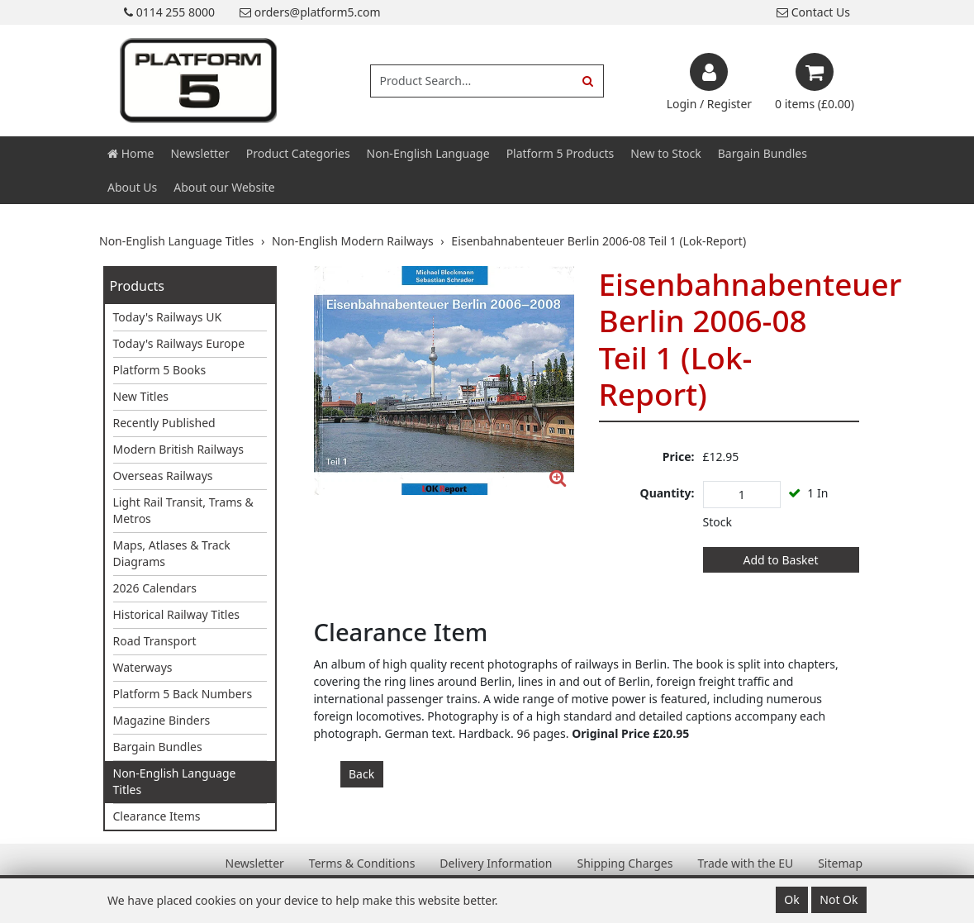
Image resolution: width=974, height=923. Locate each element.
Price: (679, 456)
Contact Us (813, 12)
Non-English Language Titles (174, 781)
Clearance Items (157, 816)
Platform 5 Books (160, 370)
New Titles (141, 396)
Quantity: (667, 493)
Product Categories (298, 153)
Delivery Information (495, 863)
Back (361, 774)
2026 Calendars (155, 588)
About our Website (223, 187)
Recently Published (164, 423)
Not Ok (839, 899)
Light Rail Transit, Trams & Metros (183, 510)
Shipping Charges (624, 863)
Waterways (143, 667)
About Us (132, 187)
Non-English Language (428, 153)
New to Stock (665, 153)
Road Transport (155, 641)
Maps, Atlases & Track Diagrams (171, 553)
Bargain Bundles (762, 153)
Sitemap (840, 863)
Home (130, 153)
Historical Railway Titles (176, 614)
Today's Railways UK (167, 317)
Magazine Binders (162, 720)
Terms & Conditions (362, 863)
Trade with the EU (745, 863)
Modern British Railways (178, 449)
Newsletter (199, 153)
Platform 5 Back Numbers (183, 694)
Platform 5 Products (560, 153)
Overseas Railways (163, 475)
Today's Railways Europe (179, 343)
